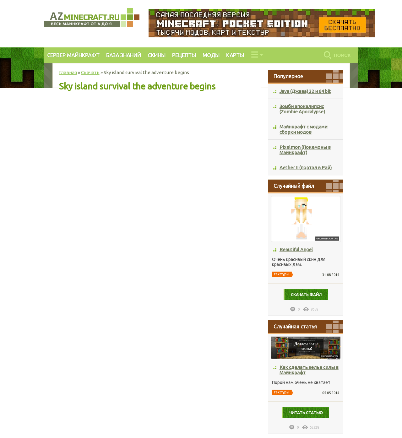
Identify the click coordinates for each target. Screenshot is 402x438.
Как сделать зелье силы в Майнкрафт (309, 370)
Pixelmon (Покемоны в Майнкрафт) (305, 149)
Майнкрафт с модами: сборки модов (304, 129)
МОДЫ (211, 55)
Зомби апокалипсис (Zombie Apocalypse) (302, 109)
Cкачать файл (306, 294)
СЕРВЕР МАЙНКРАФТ (73, 55)
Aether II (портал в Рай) (306, 167)
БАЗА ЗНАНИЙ (123, 55)
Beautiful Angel (296, 249)
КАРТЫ (235, 55)
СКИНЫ (157, 55)
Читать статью (306, 412)
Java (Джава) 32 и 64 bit (305, 91)
